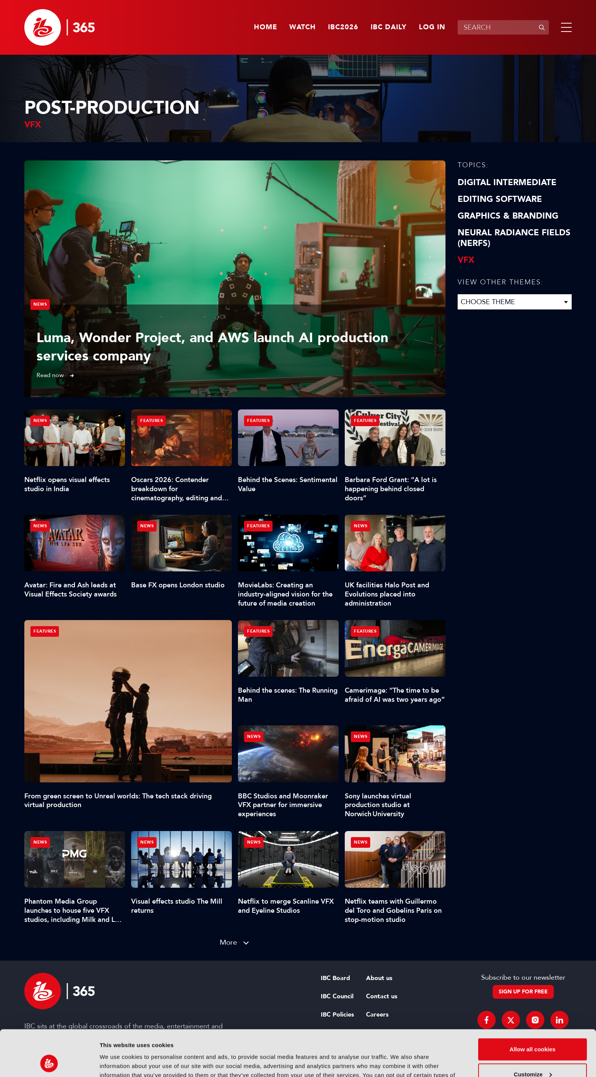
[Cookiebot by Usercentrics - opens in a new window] (49, 1062)
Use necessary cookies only (533, 1056)
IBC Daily (389, 27)
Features (44, 631)
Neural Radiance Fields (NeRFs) (514, 238)
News (40, 304)
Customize (533, 1031)
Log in (432, 27)
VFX (466, 260)
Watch (302, 27)
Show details (117, 1062)
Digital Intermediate (507, 182)
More (228, 942)
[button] (565, 27)
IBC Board (335, 978)
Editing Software (500, 199)
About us (379, 978)
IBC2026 (343, 27)
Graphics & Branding (508, 216)
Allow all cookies (533, 1006)
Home (265, 27)
